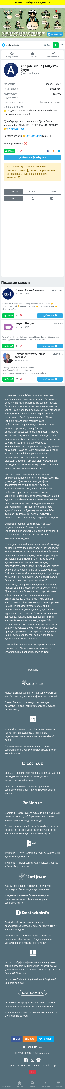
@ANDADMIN (34, 136)
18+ (32, 1072)
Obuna (36, 1065)
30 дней (51, 191)
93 (17, 315)
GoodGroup (49, 1065)
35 (17, 346)
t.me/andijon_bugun (50, 102)
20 (17, 379)
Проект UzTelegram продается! (32, 2)
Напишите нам (34, 1047)
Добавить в (32, 157)
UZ (47, 45)
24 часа (13, 191)
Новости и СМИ (52, 84)
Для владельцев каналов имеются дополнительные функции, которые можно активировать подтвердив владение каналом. (31, 172)
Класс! (9, 151)
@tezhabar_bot (15, 128)
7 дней (32, 191)
